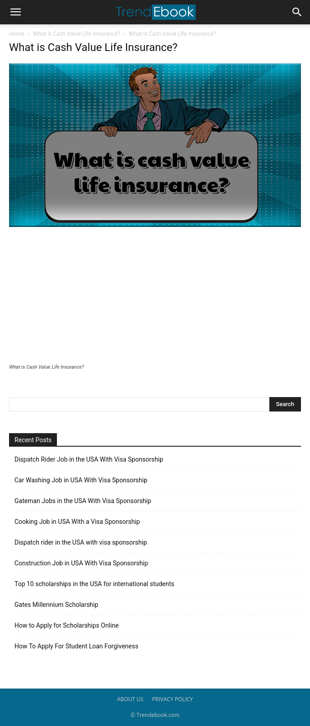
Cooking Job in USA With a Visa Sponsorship (77, 521)
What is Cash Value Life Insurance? (76, 33)
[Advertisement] (155, 296)
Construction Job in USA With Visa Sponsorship (81, 563)
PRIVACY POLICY (172, 699)
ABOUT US (130, 699)
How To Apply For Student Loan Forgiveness (76, 646)
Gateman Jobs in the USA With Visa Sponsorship (82, 500)
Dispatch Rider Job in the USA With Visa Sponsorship (88, 459)
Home (16, 33)
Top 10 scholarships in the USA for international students (94, 583)
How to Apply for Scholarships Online (66, 625)
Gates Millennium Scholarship (56, 604)
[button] (15, 12)
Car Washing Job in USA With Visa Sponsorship (80, 480)
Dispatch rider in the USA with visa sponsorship (80, 542)
